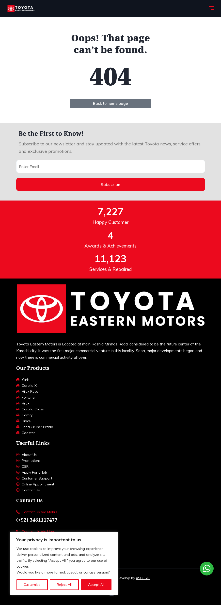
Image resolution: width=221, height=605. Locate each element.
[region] (64, 563)
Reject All (64, 584)
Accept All (96, 584)
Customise (32, 584)
